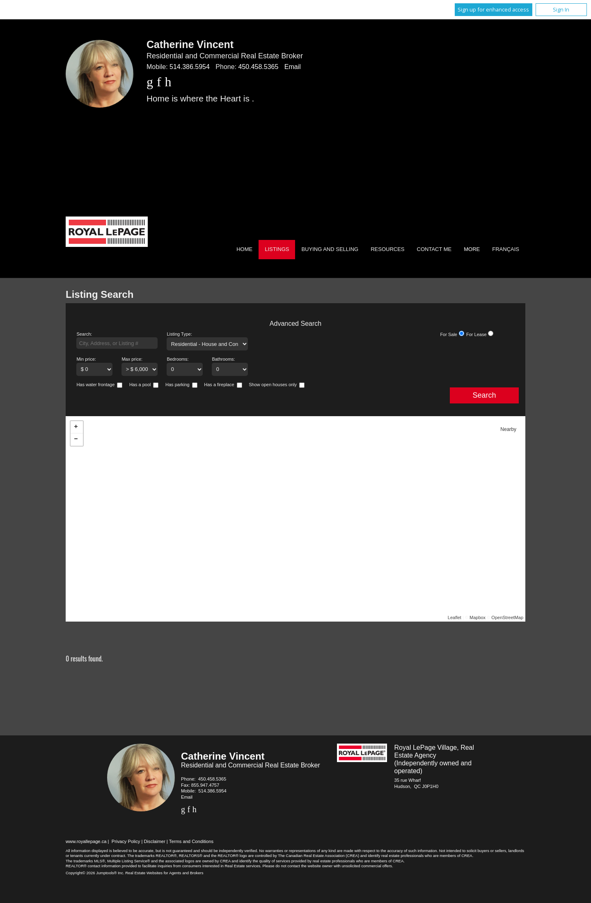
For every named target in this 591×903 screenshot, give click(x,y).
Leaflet (454, 617)
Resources (387, 249)
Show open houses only (273, 384)
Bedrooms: (177, 359)
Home (244, 249)
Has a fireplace (219, 384)
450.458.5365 (258, 66)
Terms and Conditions (191, 841)
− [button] (77, 439)
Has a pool (140, 384)
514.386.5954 (190, 66)
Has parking (177, 384)
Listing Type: (179, 334)
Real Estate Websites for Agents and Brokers (164, 873)
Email (292, 66)
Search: (84, 334)
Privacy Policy (126, 841)
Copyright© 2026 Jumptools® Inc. (95, 873)
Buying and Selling (329, 249)
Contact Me (434, 249)
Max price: (131, 359)
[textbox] (116, 343)
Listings (277, 249)
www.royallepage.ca (86, 841)
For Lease (476, 334)
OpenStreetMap (507, 617)
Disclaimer (154, 841)
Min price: (86, 359)
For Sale (448, 334)
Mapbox (478, 617)
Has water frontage (95, 384)
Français (505, 249)
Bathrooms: (223, 359)
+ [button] (77, 427)
